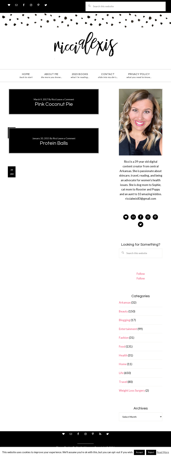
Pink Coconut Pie (54, 104)
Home (123, 364)
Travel (123, 382)
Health (123, 355)
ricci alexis (85, 47)
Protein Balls (54, 143)
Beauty (123, 311)
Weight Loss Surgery (132, 390)
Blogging (124, 320)
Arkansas (125, 302)
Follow (141, 273)
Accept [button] (139, 452)
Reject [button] (151, 452)
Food (122, 346)
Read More (163, 452)
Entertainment (128, 329)
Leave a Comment (65, 99)
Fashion (124, 337)
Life (121, 373)
